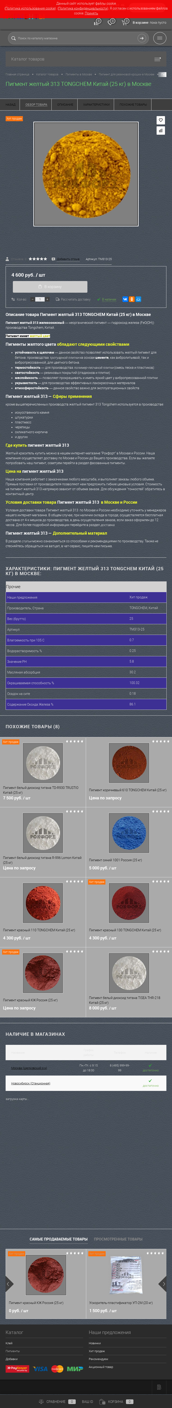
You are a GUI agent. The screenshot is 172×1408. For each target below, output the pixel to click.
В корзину (49, 287)
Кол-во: (22, 300)
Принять (91, 13)
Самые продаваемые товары (59, 1239)
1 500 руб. (103, 1311)
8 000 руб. (129, 1011)
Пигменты (13, 1352)
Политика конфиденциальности (82, 8)
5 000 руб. (129, 871)
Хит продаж (97, 1352)
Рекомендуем (98, 1360)
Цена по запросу (105, 799)
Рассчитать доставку (73, 300)
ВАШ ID (87, 1402)
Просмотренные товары (118, 1239)
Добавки (12, 1360)
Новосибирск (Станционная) (30, 1084)
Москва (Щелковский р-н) (29, 1068)
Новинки (95, 1344)
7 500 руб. (43, 801)
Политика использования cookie (30, 8)
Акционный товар (101, 1368)
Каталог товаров (86, 59)
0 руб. (18, 1311)
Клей (9, 1344)
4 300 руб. (43, 941)
